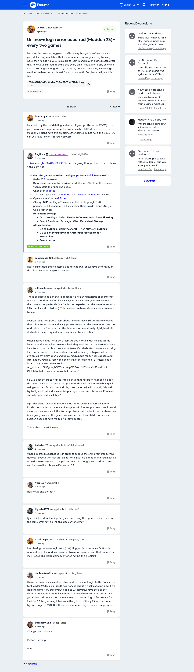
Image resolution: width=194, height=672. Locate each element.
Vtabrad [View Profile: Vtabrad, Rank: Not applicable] (39, 483)
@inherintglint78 (39, 163)
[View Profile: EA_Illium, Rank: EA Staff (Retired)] (30, 156)
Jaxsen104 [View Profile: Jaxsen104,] (143, 78)
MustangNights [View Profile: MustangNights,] (145, 134)
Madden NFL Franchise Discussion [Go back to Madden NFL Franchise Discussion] (72, 13)
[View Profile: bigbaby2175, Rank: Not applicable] (30, 511)
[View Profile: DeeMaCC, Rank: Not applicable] (31, 29)
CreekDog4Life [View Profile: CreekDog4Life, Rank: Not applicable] (43, 539)
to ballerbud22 (73, 509)
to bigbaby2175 (76, 539)
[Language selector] (129, 5)
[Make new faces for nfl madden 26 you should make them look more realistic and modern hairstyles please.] (152, 101)
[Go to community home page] (39, 5)
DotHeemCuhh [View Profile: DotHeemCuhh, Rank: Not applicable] (43, 622)
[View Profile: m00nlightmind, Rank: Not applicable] (30, 290)
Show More (30, 663)
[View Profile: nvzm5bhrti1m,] (132, 153)
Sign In (165, 4)
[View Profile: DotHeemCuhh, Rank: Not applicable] (30, 624)
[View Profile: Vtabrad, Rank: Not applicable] (30, 485)
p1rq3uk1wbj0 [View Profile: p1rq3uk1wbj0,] (145, 48)
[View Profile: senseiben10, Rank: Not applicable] (30, 260)
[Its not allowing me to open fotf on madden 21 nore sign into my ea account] (152, 162)
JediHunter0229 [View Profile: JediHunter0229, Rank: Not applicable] (44, 573)
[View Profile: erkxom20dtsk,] (132, 92)
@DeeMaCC (56, 163)
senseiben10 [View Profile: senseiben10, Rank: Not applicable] (41, 258)
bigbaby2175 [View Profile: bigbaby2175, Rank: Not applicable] (42, 509)
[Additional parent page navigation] (38, 13)
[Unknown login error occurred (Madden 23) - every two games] (50, 120)
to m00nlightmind (74, 445)
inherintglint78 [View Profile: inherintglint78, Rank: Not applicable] (43, 116)
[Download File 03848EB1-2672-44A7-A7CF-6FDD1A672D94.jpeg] (88, 83)
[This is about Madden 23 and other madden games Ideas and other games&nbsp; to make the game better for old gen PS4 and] (152, 41)
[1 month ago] (159, 48)
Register (154, 4)
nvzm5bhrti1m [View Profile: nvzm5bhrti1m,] (145, 169)
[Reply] (111, 92)
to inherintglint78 (78, 154)
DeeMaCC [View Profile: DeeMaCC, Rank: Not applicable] (42, 27)
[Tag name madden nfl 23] (35, 91)
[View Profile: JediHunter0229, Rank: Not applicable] (30, 575)
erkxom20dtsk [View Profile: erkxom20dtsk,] (145, 108)
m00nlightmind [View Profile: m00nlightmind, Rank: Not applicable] (43, 288)
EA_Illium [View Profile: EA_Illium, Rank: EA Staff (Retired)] (40, 154)
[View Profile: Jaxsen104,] (132, 62)
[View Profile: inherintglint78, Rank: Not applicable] (30, 118)
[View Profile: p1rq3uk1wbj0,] (132, 36)
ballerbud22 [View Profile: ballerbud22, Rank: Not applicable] (41, 445)
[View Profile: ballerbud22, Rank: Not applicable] (30, 447)
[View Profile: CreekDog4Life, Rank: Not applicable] (30, 541)
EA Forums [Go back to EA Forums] (27, 13)
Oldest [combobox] (115, 106)
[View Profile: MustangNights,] (132, 122)
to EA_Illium (70, 258)
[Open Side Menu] (24, 4)
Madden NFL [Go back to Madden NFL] (48, 13)
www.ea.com (54, 371)
